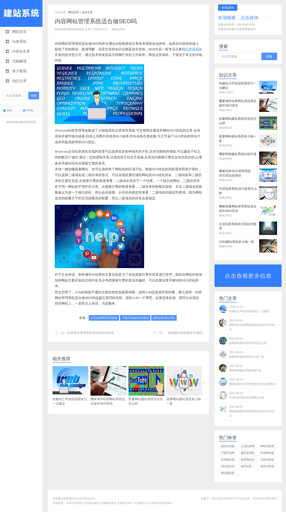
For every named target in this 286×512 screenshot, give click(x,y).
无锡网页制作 (125, 503)
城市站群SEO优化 (164, 318)
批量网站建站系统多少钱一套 (184, 385)
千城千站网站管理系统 (135, 318)
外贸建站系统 (227, 460)
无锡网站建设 (108, 503)
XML (7, 110)
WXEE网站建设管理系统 (21, 122)
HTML (28, 110)
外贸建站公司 (142, 503)
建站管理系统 (247, 453)
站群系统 (16, 41)
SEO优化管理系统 (228, 467)
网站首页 (16, 32)
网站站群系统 (267, 447)
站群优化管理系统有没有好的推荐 (90, 333)
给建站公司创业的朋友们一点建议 (70, 385)
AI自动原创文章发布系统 (267, 460)
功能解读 (16, 61)
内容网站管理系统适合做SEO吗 (96, 21)
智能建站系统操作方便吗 (185, 333)
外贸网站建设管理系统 (267, 453)
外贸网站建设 (92, 503)
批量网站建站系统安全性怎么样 (146, 385)
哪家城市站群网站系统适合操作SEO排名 (108, 385)
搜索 (34, 95)
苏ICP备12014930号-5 (225, 498)
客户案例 (16, 71)
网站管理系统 (192, 49)
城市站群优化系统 (267, 467)
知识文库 (16, 81)
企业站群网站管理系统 (103, 318)
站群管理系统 (75, 503)
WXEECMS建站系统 (264, 498)
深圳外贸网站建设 (161, 503)
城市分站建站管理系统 (227, 447)
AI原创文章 (18, 51)
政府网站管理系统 (247, 460)
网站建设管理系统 (227, 473)
